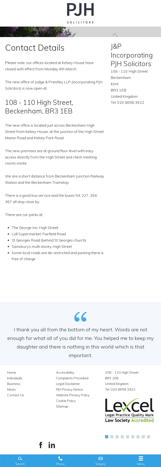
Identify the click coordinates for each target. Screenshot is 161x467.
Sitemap (62, 406)
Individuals (14, 378)
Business (13, 384)
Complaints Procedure (72, 378)
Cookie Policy (66, 401)
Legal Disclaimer (68, 384)
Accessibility (65, 372)
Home (11, 372)
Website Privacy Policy (73, 395)
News (11, 389)
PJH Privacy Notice (69, 389)
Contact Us (15, 395)
